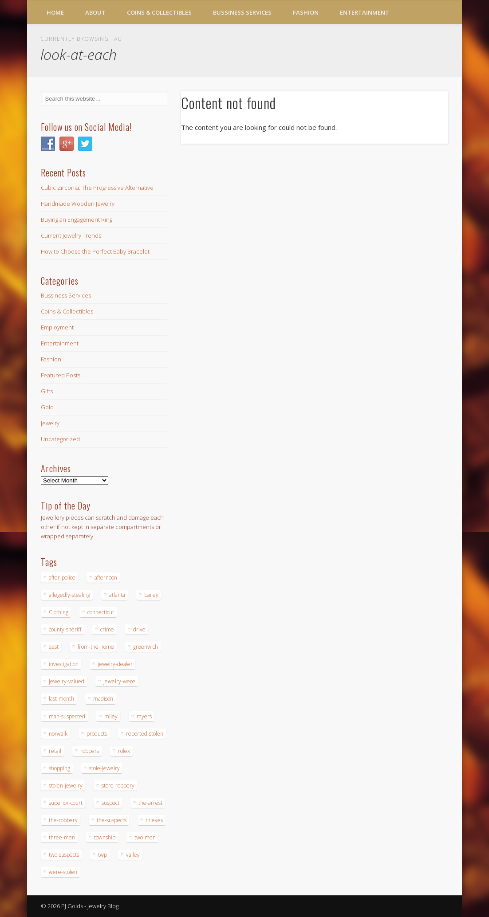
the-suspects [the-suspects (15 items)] (111, 820)
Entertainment (364, 12)
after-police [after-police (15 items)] (62, 577)
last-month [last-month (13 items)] (61, 698)
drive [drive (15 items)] (139, 629)
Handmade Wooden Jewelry (77, 204)
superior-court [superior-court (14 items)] (66, 803)
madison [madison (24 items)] (103, 698)
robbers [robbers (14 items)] (89, 751)
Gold (47, 407)
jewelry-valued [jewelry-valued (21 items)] (66, 681)
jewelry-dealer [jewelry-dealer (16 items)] (115, 664)
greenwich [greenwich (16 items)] (145, 647)
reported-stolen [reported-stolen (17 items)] (144, 733)
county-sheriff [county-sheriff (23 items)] (65, 629)
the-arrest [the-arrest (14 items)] (150, 803)
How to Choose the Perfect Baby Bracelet (95, 251)
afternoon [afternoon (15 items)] (106, 577)
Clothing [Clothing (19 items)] (58, 612)
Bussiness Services (242, 12)
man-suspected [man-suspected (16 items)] (67, 716)
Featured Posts (60, 375)
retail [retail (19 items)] (55, 751)
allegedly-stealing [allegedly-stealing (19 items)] (69, 595)
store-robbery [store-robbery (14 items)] (118, 785)
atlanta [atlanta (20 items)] (117, 595)
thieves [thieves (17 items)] (154, 820)
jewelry (50, 423)
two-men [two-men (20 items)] (145, 837)
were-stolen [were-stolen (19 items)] (63, 872)
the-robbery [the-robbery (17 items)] (63, 820)
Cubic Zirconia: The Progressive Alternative (97, 188)
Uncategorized (60, 439)
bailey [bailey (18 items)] (151, 595)
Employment (57, 327)
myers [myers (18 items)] (144, 716)
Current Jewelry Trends (71, 235)
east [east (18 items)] (54, 647)
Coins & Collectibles (159, 12)
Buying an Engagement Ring (76, 219)
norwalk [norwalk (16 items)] (58, 733)
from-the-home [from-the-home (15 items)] (96, 647)
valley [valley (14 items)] (133, 854)
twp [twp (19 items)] (102, 854)
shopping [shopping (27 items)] (59, 768)
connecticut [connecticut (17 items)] (100, 612)
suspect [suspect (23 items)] (110, 803)
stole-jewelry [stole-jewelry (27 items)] (104, 768)
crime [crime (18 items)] (107, 629)
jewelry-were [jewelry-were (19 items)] (119, 681)
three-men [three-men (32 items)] (62, 837)
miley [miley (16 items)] (111, 716)
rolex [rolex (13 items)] (124, 751)
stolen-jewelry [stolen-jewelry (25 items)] (66, 785)
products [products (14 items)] (97, 733)
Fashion (306, 12)
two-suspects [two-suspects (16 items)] (64, 854)
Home (55, 12)
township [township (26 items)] (104, 837)
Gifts (47, 391)
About (95, 12)
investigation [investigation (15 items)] (64, 664)
